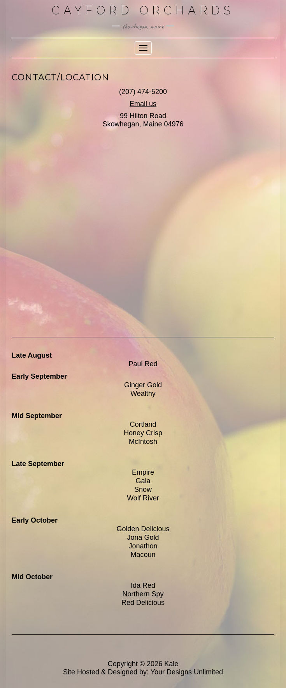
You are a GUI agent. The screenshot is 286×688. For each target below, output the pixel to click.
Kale (171, 664)
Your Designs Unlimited (187, 672)
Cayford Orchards (143, 10)
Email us (143, 104)
